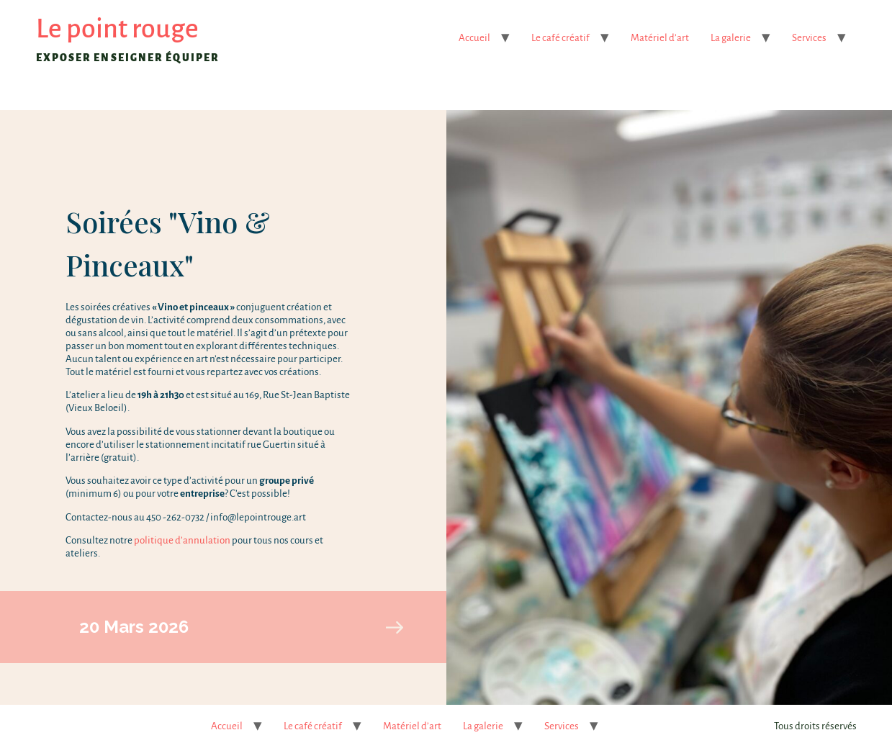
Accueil (474, 37)
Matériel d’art (660, 37)
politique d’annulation (182, 540)
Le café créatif (560, 37)
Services (809, 37)
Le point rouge (117, 28)
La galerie (731, 37)
